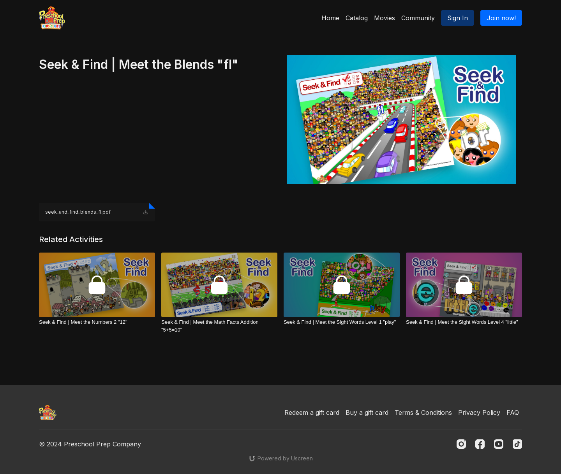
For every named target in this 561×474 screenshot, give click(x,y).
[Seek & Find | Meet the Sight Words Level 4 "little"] (464, 322)
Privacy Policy (479, 412)
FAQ (512, 412)
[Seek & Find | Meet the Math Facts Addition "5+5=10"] (219, 326)
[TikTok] (517, 444)
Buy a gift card (367, 412)
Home (330, 18)
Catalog (357, 18)
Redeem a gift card (311, 412)
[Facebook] (480, 444)
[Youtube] (498, 444)
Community (418, 18)
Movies (384, 18)
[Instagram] (461, 444)
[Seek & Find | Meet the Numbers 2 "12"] (97, 322)
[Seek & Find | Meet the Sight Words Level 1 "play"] (342, 322)
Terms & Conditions (423, 412)
